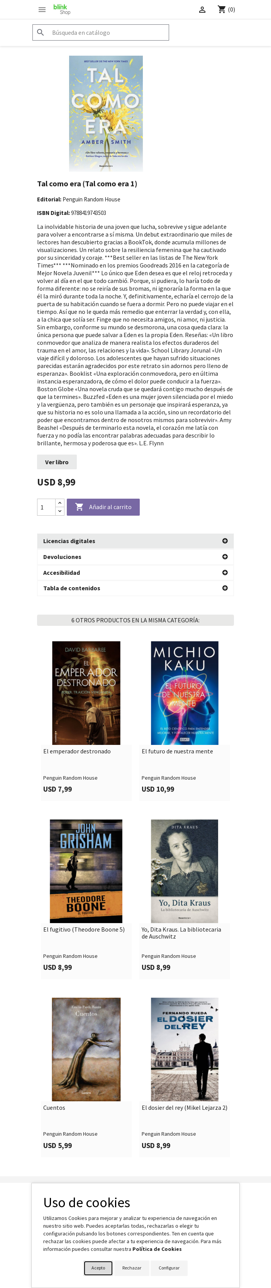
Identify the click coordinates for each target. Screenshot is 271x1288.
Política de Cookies (157, 1248)
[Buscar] (100, 32)
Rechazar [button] (131, 1268)
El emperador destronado (77, 751)
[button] (135, 541)
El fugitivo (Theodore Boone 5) (84, 929)
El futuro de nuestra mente (177, 751)
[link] (86, 721)
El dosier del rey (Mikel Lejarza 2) (184, 1107)
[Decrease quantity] (59, 511)
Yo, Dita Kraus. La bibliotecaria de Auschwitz (181, 932)
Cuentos (54, 1107)
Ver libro (57, 462)
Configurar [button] (169, 1268)
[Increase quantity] (59, 503)
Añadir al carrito (103, 507)
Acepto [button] (98, 1268)
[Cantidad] (46, 507)
